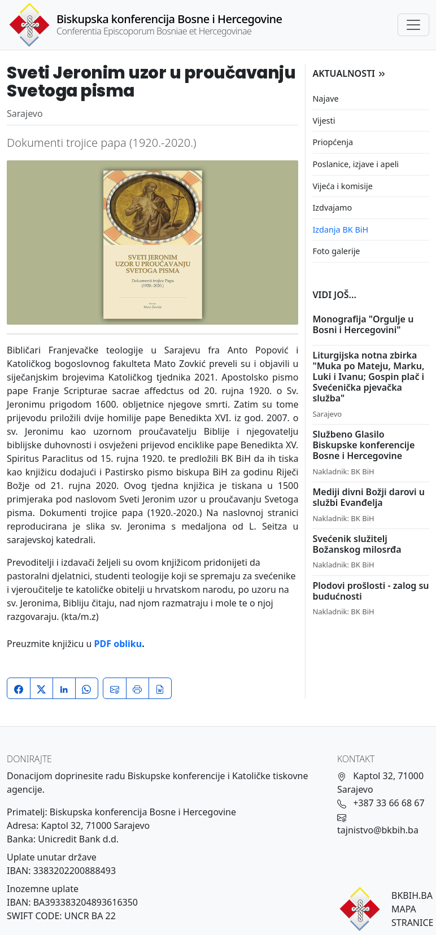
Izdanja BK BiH (340, 229)
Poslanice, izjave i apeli (355, 164)
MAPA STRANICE (412, 916)
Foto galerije (336, 251)
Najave (325, 98)
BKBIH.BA (412, 895)
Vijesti (323, 120)
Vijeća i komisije (342, 186)
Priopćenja (332, 142)
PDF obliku (118, 643)
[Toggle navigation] (413, 25)
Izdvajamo (332, 207)
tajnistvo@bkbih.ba (377, 830)
